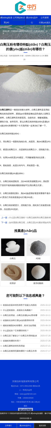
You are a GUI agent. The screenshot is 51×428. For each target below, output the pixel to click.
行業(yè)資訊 (44, 23)
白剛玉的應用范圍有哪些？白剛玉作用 (20, 351)
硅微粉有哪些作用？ (12, 341)
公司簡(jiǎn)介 (19, 18)
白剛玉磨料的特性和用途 (14, 346)
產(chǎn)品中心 (32, 20)
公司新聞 (45, 18)
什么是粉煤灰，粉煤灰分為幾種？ (18, 310)
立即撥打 (8, 426)
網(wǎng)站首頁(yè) (6, 20)
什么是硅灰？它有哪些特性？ (16, 331)
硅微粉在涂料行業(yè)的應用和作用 (18, 320)
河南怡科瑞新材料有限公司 (21, 31)
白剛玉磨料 (5, 110)
